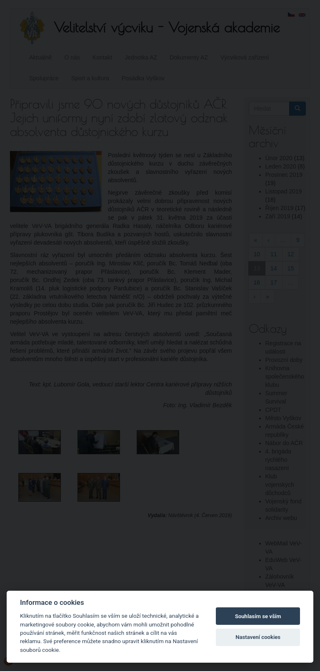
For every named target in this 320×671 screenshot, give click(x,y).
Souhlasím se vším (258, 616)
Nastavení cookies (257, 637)
